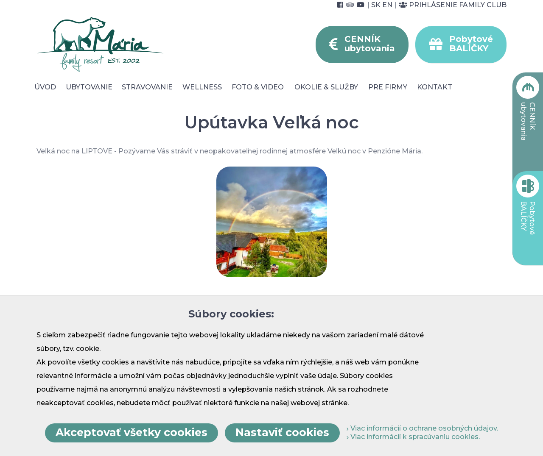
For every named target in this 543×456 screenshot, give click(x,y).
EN (387, 5)
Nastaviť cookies (282, 432)
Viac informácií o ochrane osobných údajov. (422, 428)
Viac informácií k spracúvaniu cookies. (413, 437)
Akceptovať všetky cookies (131, 432)
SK (376, 5)
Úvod (45, 87)
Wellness (202, 87)
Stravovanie (147, 87)
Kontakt (434, 87)
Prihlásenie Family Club (453, 5)
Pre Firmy (387, 87)
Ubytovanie (89, 87)
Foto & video (258, 87)
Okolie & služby (326, 87)
